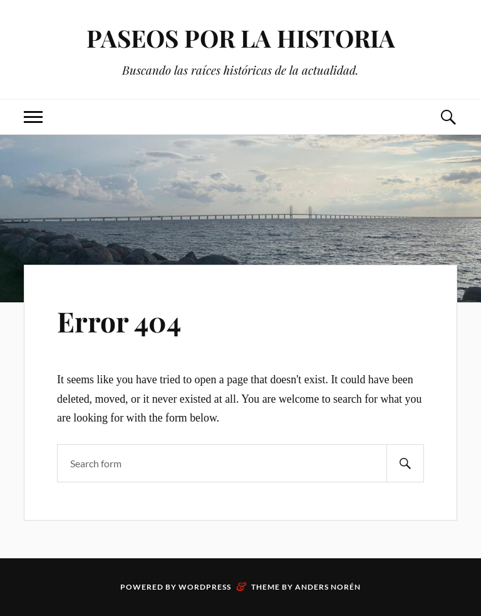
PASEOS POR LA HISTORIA (240, 38)
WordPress (204, 587)
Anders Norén (328, 587)
